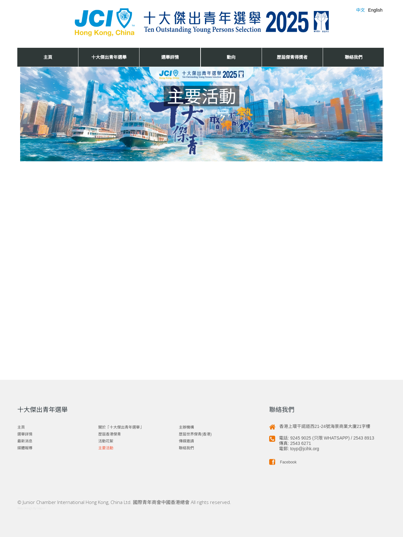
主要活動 (105, 448)
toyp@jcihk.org (305, 448)
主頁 (47, 57)
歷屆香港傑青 (109, 434)
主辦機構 (186, 427)
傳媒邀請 (186, 441)
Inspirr (41, 508)
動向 (231, 57)
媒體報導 (24, 448)
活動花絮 (105, 441)
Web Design (24, 508)
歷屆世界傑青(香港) (195, 434)
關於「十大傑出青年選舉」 (121, 427)
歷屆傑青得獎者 (292, 57)
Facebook (283, 462)
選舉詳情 (170, 57)
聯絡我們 (353, 57)
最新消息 (24, 441)
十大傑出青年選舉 (109, 57)
